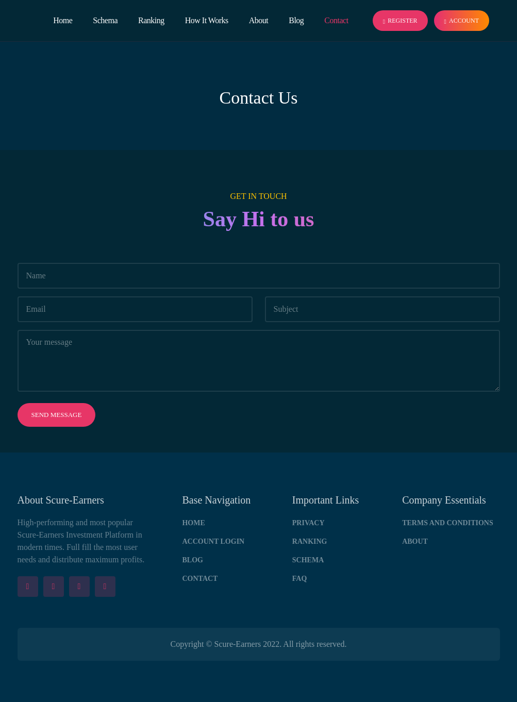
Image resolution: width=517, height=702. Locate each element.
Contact (336, 20)
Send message (56, 415)
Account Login (213, 541)
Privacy (308, 523)
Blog (296, 20)
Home (62, 20)
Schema (105, 20)
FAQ (299, 578)
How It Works (206, 20)
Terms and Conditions (447, 523)
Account (461, 21)
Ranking (151, 20)
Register (400, 21)
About (259, 20)
